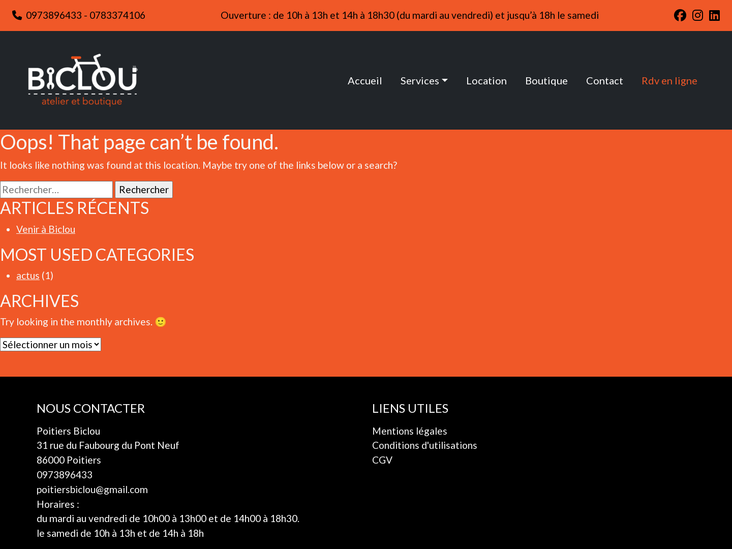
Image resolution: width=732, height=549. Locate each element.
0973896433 (65, 474)
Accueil (365, 80)
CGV (382, 460)
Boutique (546, 80)
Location (486, 80)
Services (420, 80)
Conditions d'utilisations (424, 445)
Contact (604, 80)
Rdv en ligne (669, 80)
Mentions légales (409, 431)
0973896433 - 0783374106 (78, 15)
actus (28, 275)
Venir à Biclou (45, 229)
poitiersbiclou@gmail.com (92, 489)
